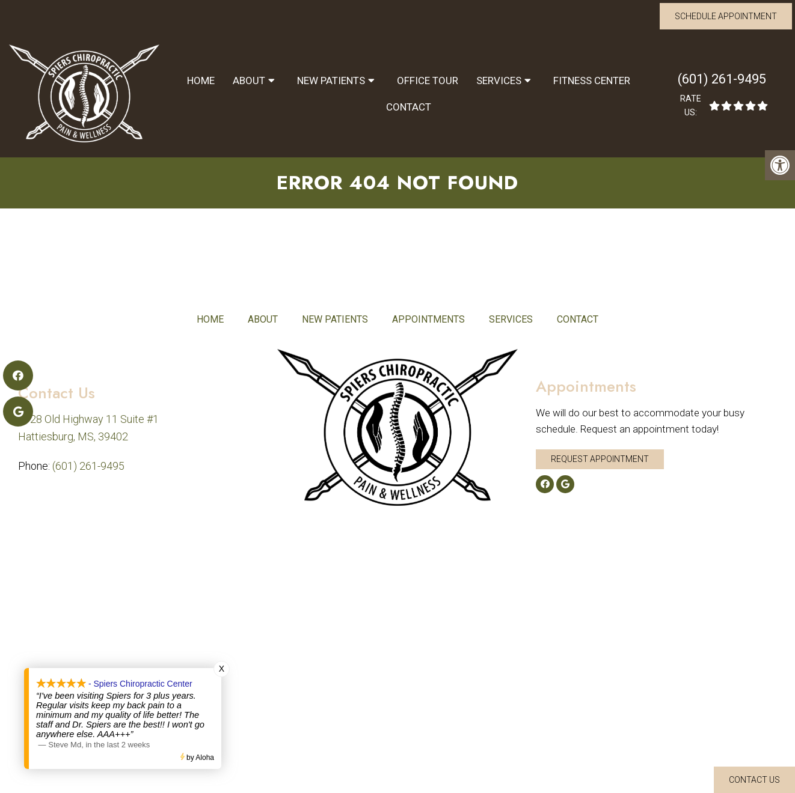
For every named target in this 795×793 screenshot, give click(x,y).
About (249, 80)
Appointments (428, 319)
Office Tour (427, 80)
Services (498, 80)
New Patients (331, 80)
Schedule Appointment (726, 16)
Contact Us (754, 780)
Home (201, 80)
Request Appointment (600, 459)
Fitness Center (591, 80)
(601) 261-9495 (722, 79)
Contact (408, 107)
